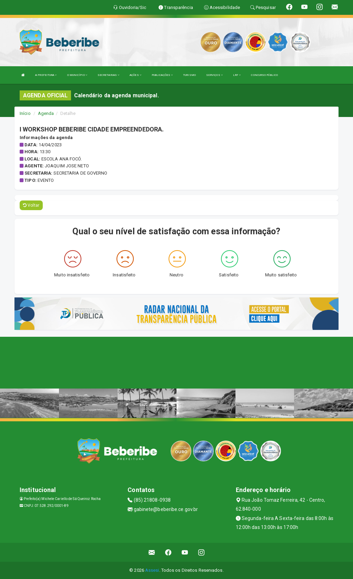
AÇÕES (135, 75)
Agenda (46, 113)
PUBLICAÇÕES (162, 75)
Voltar (31, 205)
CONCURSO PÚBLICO (264, 75)
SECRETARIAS (108, 75)
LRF (237, 75)
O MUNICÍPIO (77, 75)
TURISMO (189, 75)
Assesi (152, 570)
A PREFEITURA (46, 75)
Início (25, 113)
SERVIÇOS (214, 75)
